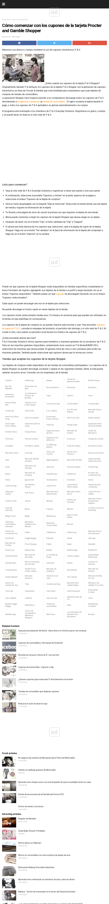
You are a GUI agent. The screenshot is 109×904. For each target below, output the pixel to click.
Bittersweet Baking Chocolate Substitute (36, 867)
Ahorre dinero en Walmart (29, 843)
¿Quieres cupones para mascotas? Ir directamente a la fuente (45, 679)
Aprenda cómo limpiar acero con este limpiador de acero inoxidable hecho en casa (54, 782)
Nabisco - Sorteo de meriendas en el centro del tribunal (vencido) (46, 892)
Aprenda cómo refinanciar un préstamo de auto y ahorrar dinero (46, 879)
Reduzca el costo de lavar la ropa (32, 704)
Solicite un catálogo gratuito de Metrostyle (37, 770)
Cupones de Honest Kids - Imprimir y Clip (36, 667)
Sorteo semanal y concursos (30, 806)
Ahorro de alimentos (20, 19)
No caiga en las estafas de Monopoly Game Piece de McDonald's (46, 758)
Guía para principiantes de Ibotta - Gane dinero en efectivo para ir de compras (52, 631)
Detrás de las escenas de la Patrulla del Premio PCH (41, 794)
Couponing (6, 19)
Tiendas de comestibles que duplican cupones (38, 691)
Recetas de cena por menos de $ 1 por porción (38, 655)
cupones (60, 294)
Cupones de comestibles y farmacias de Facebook (40, 643)
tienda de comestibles (54, 101)
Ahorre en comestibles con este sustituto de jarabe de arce (44, 855)
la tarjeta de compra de (28, 101)
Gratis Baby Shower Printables (31, 831)
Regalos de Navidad (27, 819)
